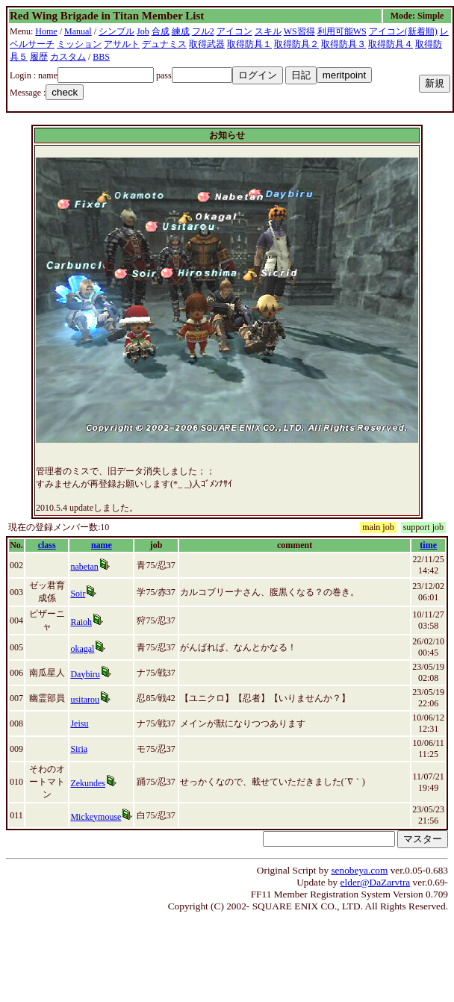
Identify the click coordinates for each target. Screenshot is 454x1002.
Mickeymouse (95, 817)
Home (46, 31)
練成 (181, 31)
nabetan (84, 566)
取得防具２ (296, 44)
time (428, 545)
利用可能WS (342, 31)
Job (143, 31)
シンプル (116, 31)
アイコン (234, 31)
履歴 (39, 57)
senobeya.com (359, 870)
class (47, 545)
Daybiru (84, 674)
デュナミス (164, 44)
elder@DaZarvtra (375, 882)
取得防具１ (249, 44)
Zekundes (87, 783)
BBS (101, 57)
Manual (78, 31)
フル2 (203, 31)
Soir (77, 593)
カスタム (68, 57)
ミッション (79, 44)
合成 (161, 31)
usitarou (84, 699)
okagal (82, 649)
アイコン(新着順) (403, 31)
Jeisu (79, 723)
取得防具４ (390, 44)
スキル (268, 31)
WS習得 (299, 31)
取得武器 (207, 44)
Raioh (81, 622)
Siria (78, 749)
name (101, 545)
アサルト (122, 44)
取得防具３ (343, 44)
